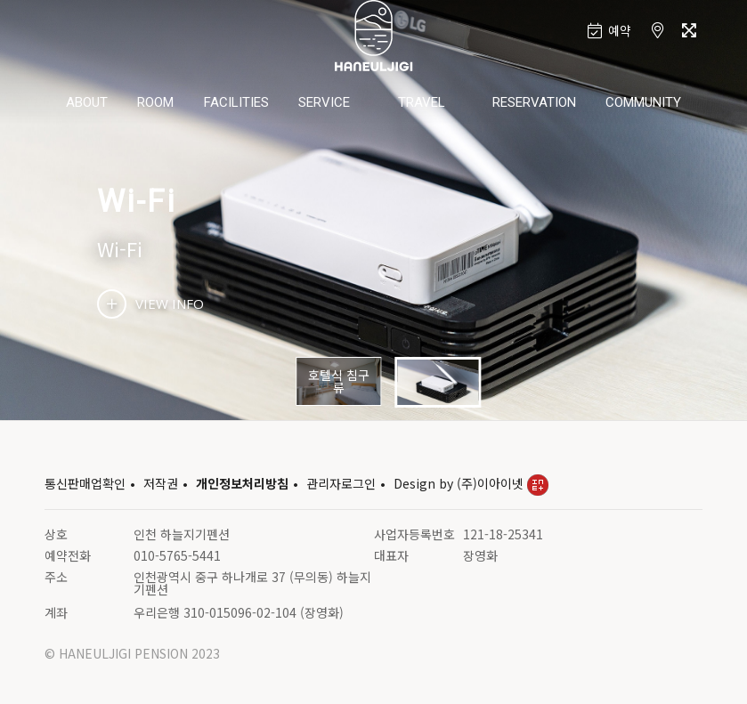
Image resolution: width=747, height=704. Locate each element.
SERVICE (324, 102)
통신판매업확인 (85, 483)
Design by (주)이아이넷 (471, 483)
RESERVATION (534, 102)
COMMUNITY (643, 102)
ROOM (155, 102)
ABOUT (87, 102)
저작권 (160, 483)
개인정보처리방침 (242, 483)
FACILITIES (236, 102)
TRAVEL (421, 102)
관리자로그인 (341, 483)
